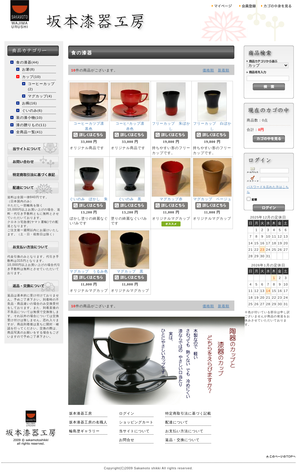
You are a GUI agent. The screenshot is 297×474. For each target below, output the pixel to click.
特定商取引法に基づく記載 (188, 413)
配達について (176, 422)
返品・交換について (182, 440)
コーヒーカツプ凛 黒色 (94, 128)
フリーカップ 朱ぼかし (171, 128)
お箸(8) (28, 69)
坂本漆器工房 (80, 413)
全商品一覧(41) (29, 132)
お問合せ (126, 440)
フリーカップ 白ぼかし (212, 128)
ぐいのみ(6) (32, 110)
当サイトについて (134, 431)
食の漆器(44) (27, 62)
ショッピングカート (136, 422)
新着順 (223, 70)
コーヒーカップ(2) (41, 86)
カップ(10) (31, 77)
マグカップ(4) (40, 96)
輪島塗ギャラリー (84, 431)
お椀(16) (29, 103)
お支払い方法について (184, 431)
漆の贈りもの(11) (31, 125)
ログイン (126, 413)
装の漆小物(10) (29, 117)
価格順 (208, 70)
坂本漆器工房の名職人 (88, 422)
